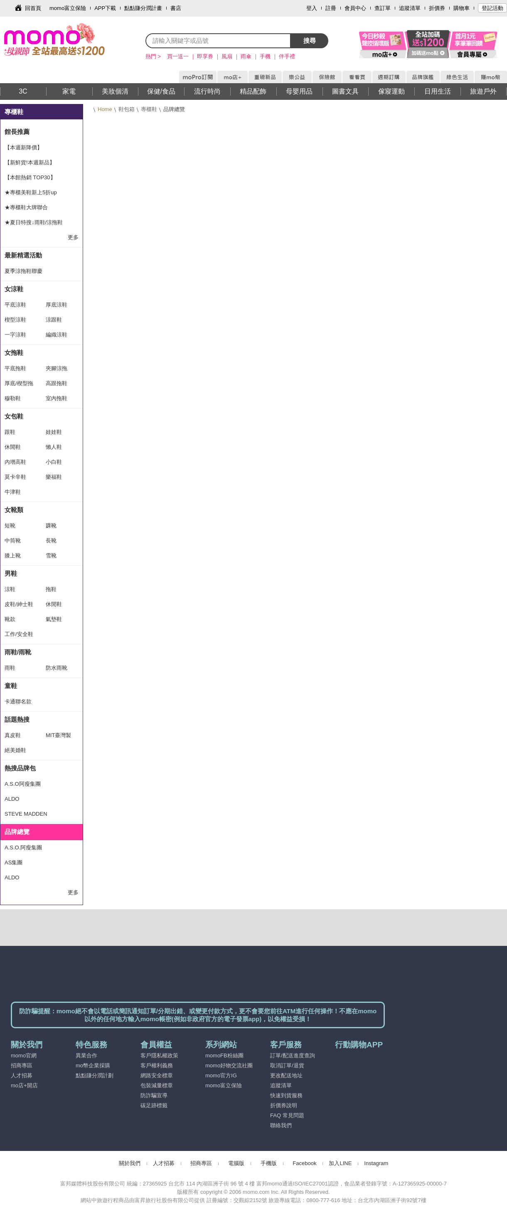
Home (105, 109)
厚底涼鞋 (56, 305)
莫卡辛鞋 (15, 477)
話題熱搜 (17, 719)
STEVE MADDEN (26, 814)
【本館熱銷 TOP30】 (30, 177)
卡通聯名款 (18, 701)
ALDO (12, 799)
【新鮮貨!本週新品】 (30, 162)
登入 (311, 8)
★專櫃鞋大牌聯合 (26, 207)
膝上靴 (13, 555)
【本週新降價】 (23, 147)
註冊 (330, 8)
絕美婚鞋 (15, 750)
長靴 (51, 540)
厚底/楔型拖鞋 (19, 385)
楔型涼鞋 (15, 320)
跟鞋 (10, 432)
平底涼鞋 (15, 305)
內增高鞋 (15, 462)
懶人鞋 (54, 447)
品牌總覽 (17, 831)
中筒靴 (13, 540)
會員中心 (355, 8)
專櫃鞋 (149, 109)
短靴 (10, 525)
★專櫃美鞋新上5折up (31, 192)
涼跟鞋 (54, 320)
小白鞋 (54, 462)
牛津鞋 (13, 492)
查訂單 (382, 8)
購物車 (461, 8)
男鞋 (11, 573)
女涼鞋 (14, 288)
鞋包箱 (126, 109)
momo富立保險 (67, 8)
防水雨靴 (56, 668)
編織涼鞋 (56, 335)
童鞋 (11, 685)
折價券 (437, 8)
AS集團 (13, 862)
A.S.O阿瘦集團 (23, 784)
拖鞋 (51, 589)
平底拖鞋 (15, 368)
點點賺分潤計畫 (143, 8)
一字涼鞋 (15, 335)
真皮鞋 (13, 735)
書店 (175, 8)
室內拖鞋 (56, 398)
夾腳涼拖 (56, 368)
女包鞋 (14, 416)
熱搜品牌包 (20, 768)
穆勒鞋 (13, 398)
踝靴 (51, 525)
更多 (73, 237)
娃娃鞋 (54, 432)
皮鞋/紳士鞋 (19, 604)
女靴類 (14, 509)
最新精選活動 (23, 255)
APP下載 (105, 8)
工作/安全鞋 (19, 634)
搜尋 (309, 40)
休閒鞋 (13, 447)
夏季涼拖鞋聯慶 (23, 271)
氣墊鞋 (54, 619)
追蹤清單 (410, 8)
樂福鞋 (54, 477)
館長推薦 (17, 131)
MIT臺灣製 (58, 735)
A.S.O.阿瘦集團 (23, 847)
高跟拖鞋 (56, 383)
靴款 (10, 619)
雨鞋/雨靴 (18, 652)
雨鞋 (10, 668)
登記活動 (492, 8)
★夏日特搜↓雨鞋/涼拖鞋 (34, 222)
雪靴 (51, 555)
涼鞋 (10, 589)
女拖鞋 (14, 352)
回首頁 (33, 8)
